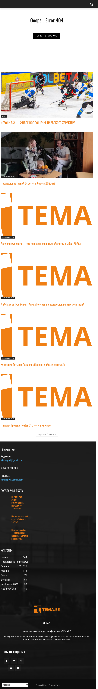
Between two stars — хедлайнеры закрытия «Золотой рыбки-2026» (41, 243)
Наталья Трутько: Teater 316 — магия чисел (26, 425)
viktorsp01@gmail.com (12, 460)
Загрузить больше (46, 434)
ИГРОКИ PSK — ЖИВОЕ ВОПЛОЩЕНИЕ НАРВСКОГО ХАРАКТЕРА (38, 122)
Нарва (4, 116)
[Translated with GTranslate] (15, 685)
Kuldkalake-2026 (8, 177)
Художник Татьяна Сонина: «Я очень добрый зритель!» (33, 364)
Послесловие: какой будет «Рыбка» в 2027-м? (28, 183)
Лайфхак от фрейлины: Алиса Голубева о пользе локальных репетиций (42, 304)
